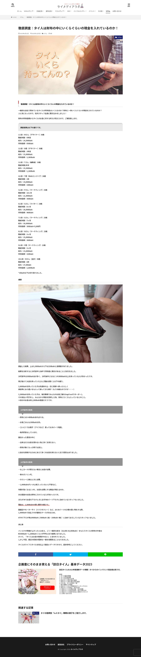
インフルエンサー (79, 11)
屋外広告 (49, 11)
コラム (108, 11)
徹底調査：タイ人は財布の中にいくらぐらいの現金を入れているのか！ (47, 17)
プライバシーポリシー (75, 644)
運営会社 (61, 644)
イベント (92, 11)
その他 (100, 11)
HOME (15, 17)
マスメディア (59, 11)
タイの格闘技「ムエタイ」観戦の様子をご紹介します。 (64, 613)
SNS (68, 11)
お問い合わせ (117, 11)
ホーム (19, 11)
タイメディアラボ (77, 649)
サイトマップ (91, 644)
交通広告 (39, 11)
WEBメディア (28, 11)
